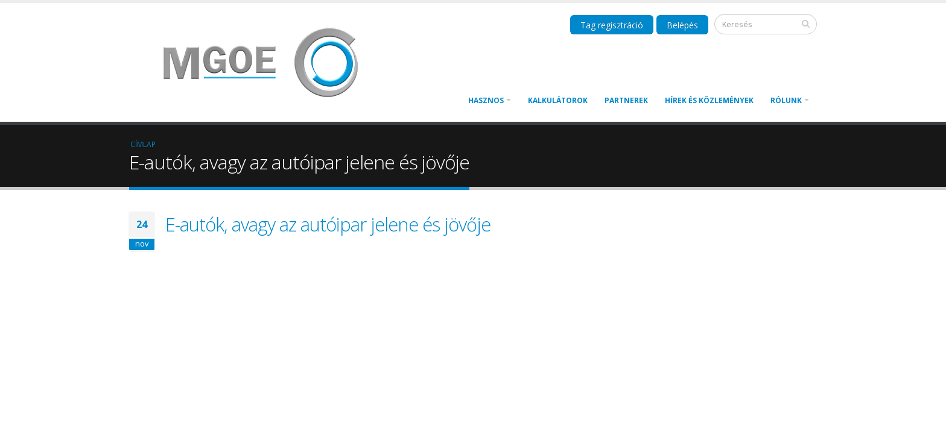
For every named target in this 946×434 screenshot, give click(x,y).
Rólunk (786, 100)
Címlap (143, 144)
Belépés (682, 25)
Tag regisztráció (611, 25)
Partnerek (626, 100)
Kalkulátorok (558, 100)
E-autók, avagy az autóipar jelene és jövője (327, 224)
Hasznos (486, 100)
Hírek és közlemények (709, 100)
